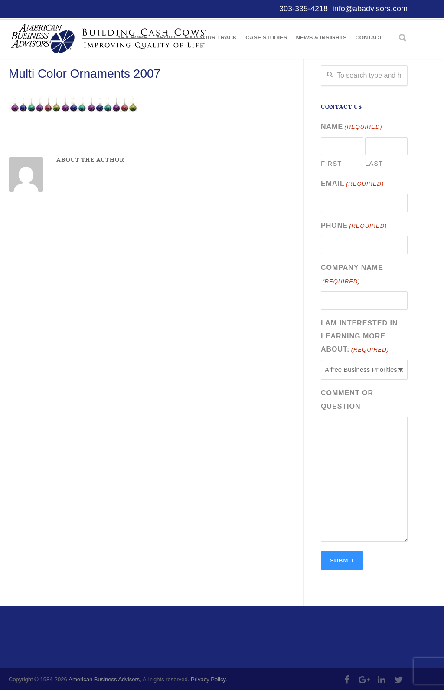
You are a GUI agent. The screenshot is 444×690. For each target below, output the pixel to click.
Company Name (352, 274)
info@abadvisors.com (370, 8)
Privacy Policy (208, 678)
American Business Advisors (104, 678)
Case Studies (266, 37)
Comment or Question (347, 398)
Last (374, 163)
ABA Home (132, 37)
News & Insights (321, 37)
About (166, 37)
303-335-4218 (303, 8)
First (331, 163)
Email (352, 183)
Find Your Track (211, 37)
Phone (354, 225)
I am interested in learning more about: (359, 336)
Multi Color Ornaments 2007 (84, 73)
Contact (368, 37)
